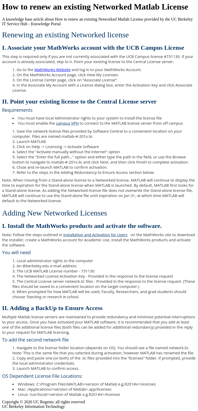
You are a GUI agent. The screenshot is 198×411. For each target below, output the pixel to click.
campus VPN (67, 123)
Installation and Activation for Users (97, 234)
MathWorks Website (52, 69)
